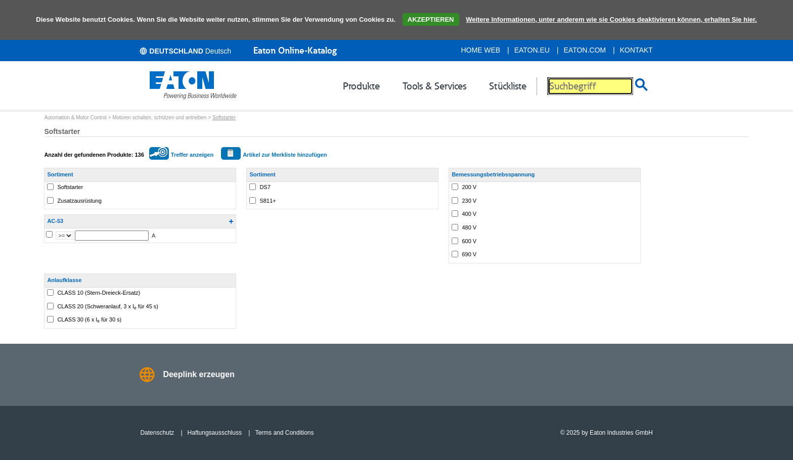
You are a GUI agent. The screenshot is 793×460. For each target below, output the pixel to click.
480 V (469, 227)
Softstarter (224, 117)
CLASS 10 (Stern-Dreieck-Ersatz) (98, 293)
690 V (469, 254)
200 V (469, 187)
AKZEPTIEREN (431, 19)
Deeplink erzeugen (198, 374)
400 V (469, 214)
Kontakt (636, 50)
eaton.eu (532, 50)
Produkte (361, 86)
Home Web (480, 50)
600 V (469, 241)
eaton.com (585, 50)
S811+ (267, 201)
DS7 (264, 187)
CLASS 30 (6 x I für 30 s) (89, 320)
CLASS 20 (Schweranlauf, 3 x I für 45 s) (107, 306)
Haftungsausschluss (215, 432)
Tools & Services (434, 86)
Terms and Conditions (284, 432)
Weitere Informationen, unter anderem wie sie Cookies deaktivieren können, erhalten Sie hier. (611, 19)
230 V (469, 201)
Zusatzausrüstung (79, 201)
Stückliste (507, 86)
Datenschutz (157, 432)
